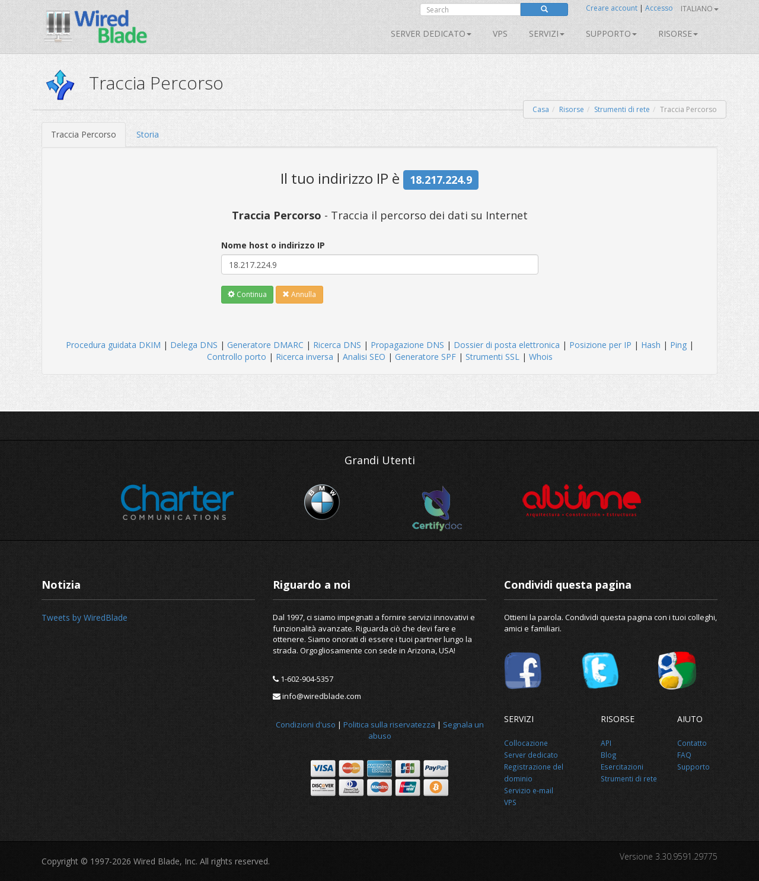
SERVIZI (547, 33)
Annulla (299, 294)
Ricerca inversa (304, 356)
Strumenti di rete (622, 109)
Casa (540, 109)
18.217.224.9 (441, 180)
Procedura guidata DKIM (113, 344)
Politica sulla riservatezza (389, 724)
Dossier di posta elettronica (507, 344)
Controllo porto (236, 356)
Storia (147, 134)
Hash (651, 344)
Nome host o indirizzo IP (273, 245)
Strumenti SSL (492, 356)
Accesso (659, 8)
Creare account (611, 8)
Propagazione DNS (407, 344)
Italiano (700, 9)
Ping (678, 344)
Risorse (678, 33)
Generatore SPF (425, 356)
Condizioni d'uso (306, 724)
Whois (541, 356)
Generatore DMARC (265, 344)
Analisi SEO (364, 356)
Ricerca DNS (337, 344)
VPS (500, 33)
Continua (247, 294)
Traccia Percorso (83, 134)
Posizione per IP (600, 344)
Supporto (611, 33)
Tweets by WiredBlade (84, 617)
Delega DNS (194, 344)
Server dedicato (431, 33)
